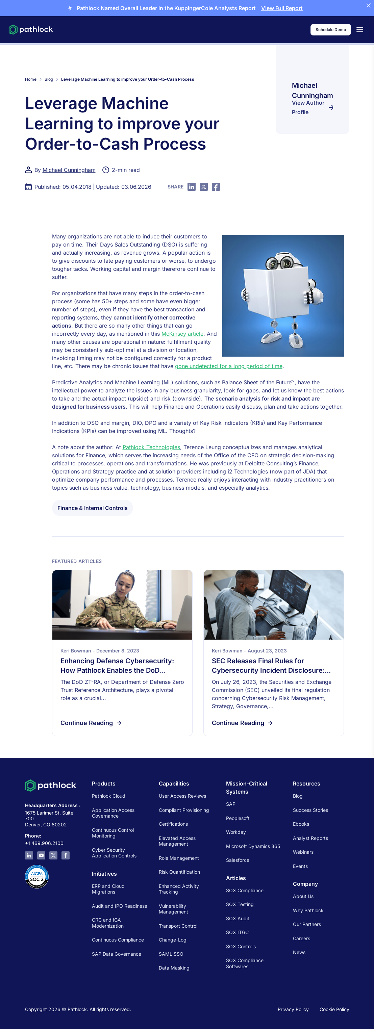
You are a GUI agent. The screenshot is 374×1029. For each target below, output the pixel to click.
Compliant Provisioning (184, 810)
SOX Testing (240, 904)
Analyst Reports (310, 838)
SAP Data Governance (116, 954)
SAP (230, 804)
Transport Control (178, 926)
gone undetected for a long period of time (228, 366)
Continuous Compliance (118, 940)
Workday (236, 832)
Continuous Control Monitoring (113, 833)
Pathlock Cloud (108, 796)
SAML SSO (171, 954)
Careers (301, 938)
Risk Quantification (179, 872)
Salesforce (237, 860)
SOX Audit (237, 918)
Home (30, 79)
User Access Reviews (182, 796)
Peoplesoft (238, 818)
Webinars (303, 852)
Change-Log (172, 940)
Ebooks (301, 824)
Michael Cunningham (69, 169)
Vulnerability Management (173, 909)
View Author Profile (312, 107)
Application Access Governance (113, 813)
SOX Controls (241, 946)
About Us (303, 896)
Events (300, 866)
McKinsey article (182, 333)
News (299, 952)
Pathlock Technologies (151, 447)
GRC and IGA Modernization (108, 923)
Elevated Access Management (177, 841)
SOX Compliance (245, 890)
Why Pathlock (308, 910)
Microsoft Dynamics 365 (253, 846)
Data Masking (174, 968)
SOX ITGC (237, 932)
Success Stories (310, 810)
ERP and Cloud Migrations (108, 889)
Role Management (179, 858)
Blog (49, 79)
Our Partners (307, 924)
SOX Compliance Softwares (245, 963)
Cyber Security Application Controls (114, 853)
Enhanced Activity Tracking (179, 889)
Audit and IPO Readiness (119, 906)
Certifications (173, 824)
